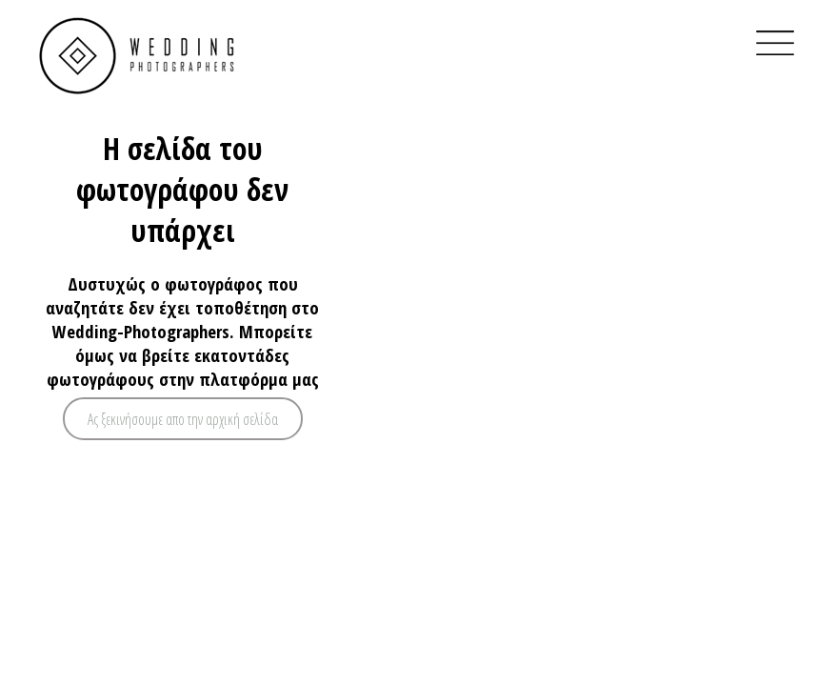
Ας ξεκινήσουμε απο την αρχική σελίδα (183, 419)
